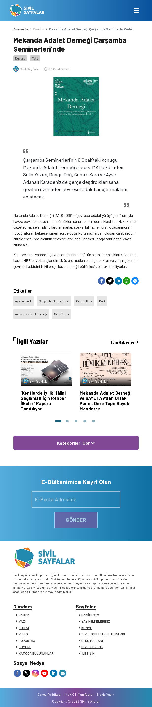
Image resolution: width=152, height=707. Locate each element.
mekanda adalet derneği (31, 314)
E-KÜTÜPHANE (92, 640)
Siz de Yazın (105, 694)
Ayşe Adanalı (23, 301)
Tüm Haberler (124, 342)
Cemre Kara (84, 301)
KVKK (69, 694)
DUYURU (25, 647)
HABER (24, 615)
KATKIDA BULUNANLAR (36, 653)
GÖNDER (76, 520)
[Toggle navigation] (136, 10)
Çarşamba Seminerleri (54, 301)
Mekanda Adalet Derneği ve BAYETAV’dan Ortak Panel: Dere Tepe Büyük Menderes (105, 400)
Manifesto (85, 694)
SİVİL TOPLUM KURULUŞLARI (103, 634)
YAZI (22, 621)
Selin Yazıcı (61, 314)
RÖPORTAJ (27, 640)
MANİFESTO (90, 615)
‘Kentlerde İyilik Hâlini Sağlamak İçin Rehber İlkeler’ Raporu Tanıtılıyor (43, 400)
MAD (35, 58)
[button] (58, 421)
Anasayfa (20, 29)
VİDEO (23, 634)
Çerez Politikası (49, 694)
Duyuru (38, 29)
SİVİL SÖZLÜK (92, 647)
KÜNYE (86, 628)
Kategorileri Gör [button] (76, 443)
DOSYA (24, 628)
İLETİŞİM (88, 653)
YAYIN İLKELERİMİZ (95, 621)
